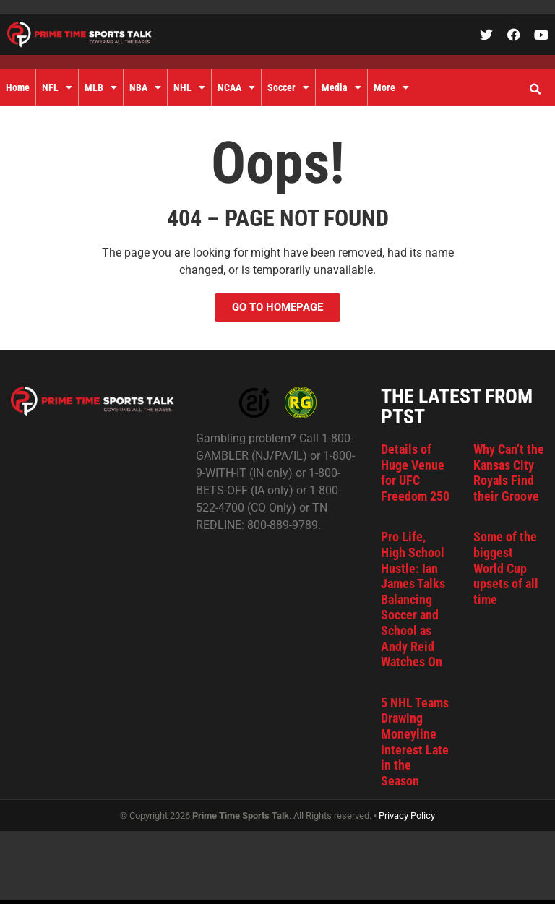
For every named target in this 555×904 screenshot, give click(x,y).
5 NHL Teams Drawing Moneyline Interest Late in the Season (415, 741)
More (391, 87)
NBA (145, 87)
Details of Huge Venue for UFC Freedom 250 (415, 473)
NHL (189, 87)
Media (341, 87)
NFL (57, 87)
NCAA (236, 87)
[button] (535, 89)
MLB (101, 87)
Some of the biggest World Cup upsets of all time (505, 567)
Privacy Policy (407, 815)
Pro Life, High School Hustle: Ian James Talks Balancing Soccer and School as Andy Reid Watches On (413, 599)
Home (18, 87)
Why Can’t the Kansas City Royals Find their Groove (508, 473)
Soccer (288, 87)
